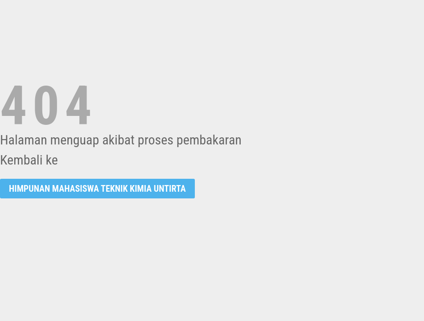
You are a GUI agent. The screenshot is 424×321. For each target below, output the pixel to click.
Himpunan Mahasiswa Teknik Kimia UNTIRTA (97, 188)
